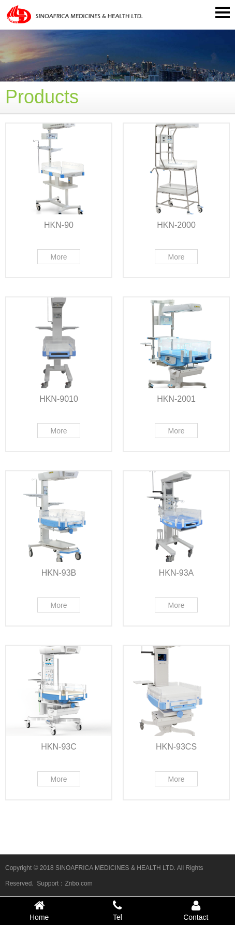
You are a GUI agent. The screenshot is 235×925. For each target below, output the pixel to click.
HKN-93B (59, 572)
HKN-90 (59, 225)
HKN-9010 (58, 399)
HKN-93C (58, 746)
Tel (117, 910)
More (59, 257)
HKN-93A (176, 572)
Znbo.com (78, 883)
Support (47, 883)
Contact (196, 910)
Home (39, 910)
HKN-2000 (176, 225)
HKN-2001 (176, 399)
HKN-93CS (176, 746)
